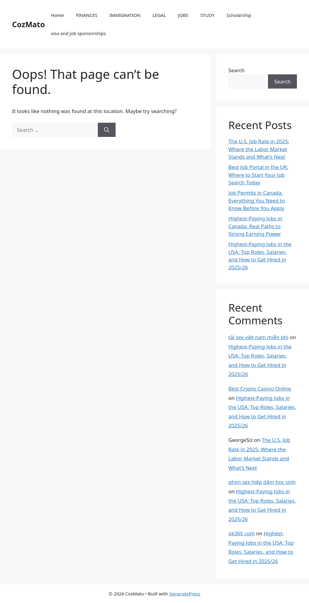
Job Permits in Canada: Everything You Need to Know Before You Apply (256, 200)
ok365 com (241, 533)
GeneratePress (184, 594)
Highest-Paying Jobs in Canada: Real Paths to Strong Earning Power (255, 226)
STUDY (207, 15)
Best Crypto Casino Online (259, 388)
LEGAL (159, 15)
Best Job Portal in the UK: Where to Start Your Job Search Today (258, 175)
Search (236, 70)
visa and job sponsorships (78, 33)
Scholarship (239, 15)
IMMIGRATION (125, 15)
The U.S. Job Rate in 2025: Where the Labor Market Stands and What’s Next (258, 149)
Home (57, 15)
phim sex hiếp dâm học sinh (262, 481)
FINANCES (86, 15)
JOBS (183, 15)
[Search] (107, 130)
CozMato (28, 24)
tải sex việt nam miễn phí (258, 337)
